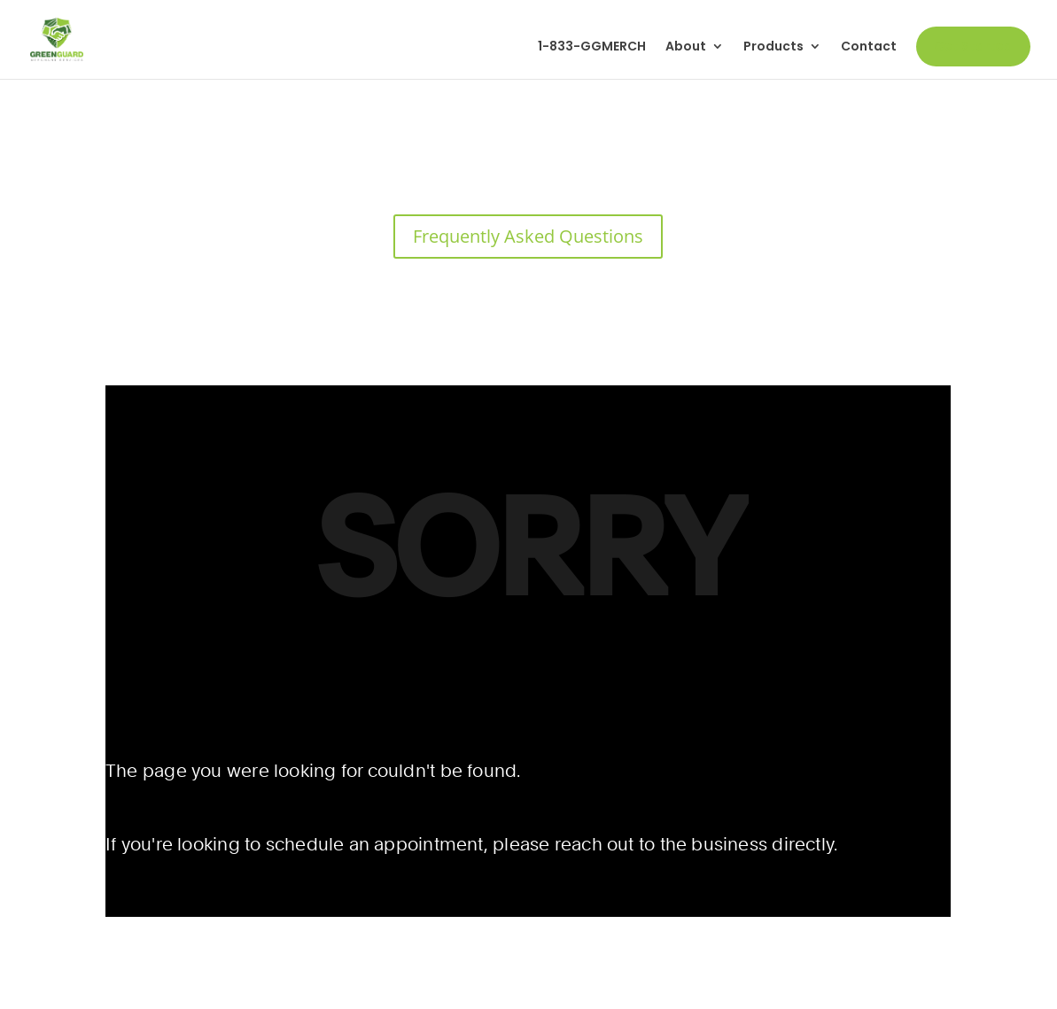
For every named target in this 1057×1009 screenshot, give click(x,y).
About (685, 47)
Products (773, 47)
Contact (869, 47)
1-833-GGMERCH (592, 47)
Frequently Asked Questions (528, 236)
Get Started (973, 46)
